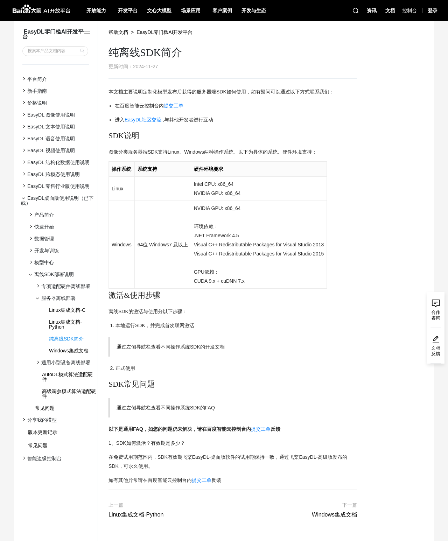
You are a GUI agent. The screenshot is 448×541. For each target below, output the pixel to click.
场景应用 (191, 10)
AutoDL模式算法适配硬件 (67, 377)
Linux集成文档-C (67, 310)
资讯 (372, 10)
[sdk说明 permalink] (105, 135)
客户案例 (222, 10)
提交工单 (173, 105)
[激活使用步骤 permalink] (105, 295)
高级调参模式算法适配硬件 (69, 393)
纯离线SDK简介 (66, 339)
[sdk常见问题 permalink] (105, 384)
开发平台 (128, 10)
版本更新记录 (42, 432)
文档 (390, 10)
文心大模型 (159, 10)
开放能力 (96, 10)
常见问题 (45, 408)
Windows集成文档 (69, 350)
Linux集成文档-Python (65, 324)
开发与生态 (253, 10)
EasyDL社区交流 (143, 119)
